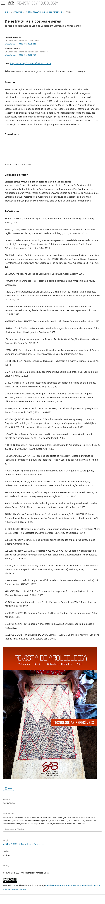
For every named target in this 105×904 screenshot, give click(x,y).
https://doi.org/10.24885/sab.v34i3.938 (30, 63)
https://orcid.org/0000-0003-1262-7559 (20, 44)
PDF (9, 788)
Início (7, 11)
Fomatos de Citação (14, 829)
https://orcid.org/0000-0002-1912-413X (20, 55)
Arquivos (18, 11)
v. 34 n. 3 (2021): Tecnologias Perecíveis (44, 11)
